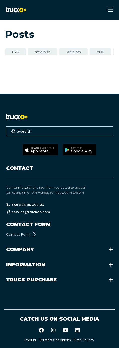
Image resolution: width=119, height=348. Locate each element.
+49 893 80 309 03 (25, 204)
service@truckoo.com (28, 212)
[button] (59, 131)
